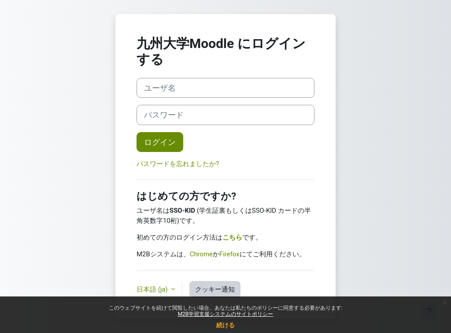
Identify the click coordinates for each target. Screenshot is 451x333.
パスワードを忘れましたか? (178, 164)
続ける (225, 325)
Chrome (201, 254)
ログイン (160, 142)
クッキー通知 (215, 289)
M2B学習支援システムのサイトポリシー (226, 314)
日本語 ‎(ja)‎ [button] (153, 289)
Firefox (229, 254)
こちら (232, 237)
